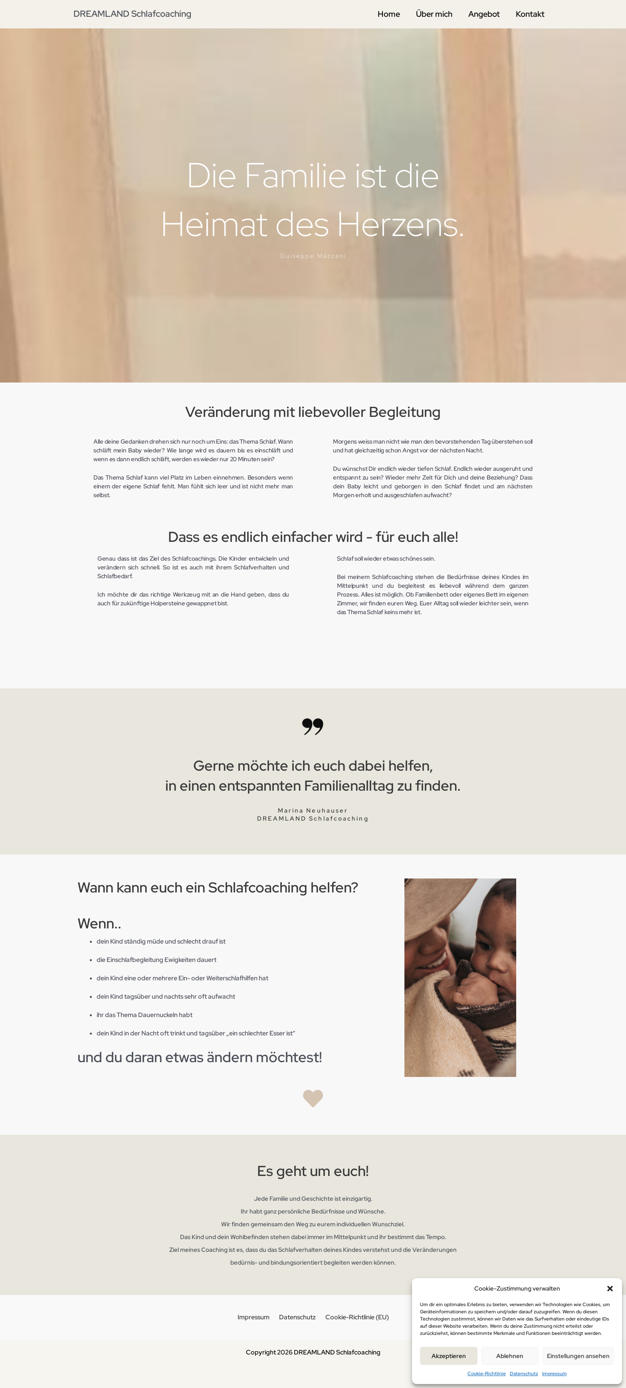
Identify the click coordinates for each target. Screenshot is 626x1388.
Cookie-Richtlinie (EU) (354, 1317)
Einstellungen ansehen (578, 1356)
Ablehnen (509, 1356)
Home (389, 14)
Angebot (484, 14)
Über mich (434, 14)
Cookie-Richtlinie (487, 1373)
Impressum (554, 1373)
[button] (610, 1289)
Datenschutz (524, 1373)
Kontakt (530, 14)
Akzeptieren (449, 1356)
